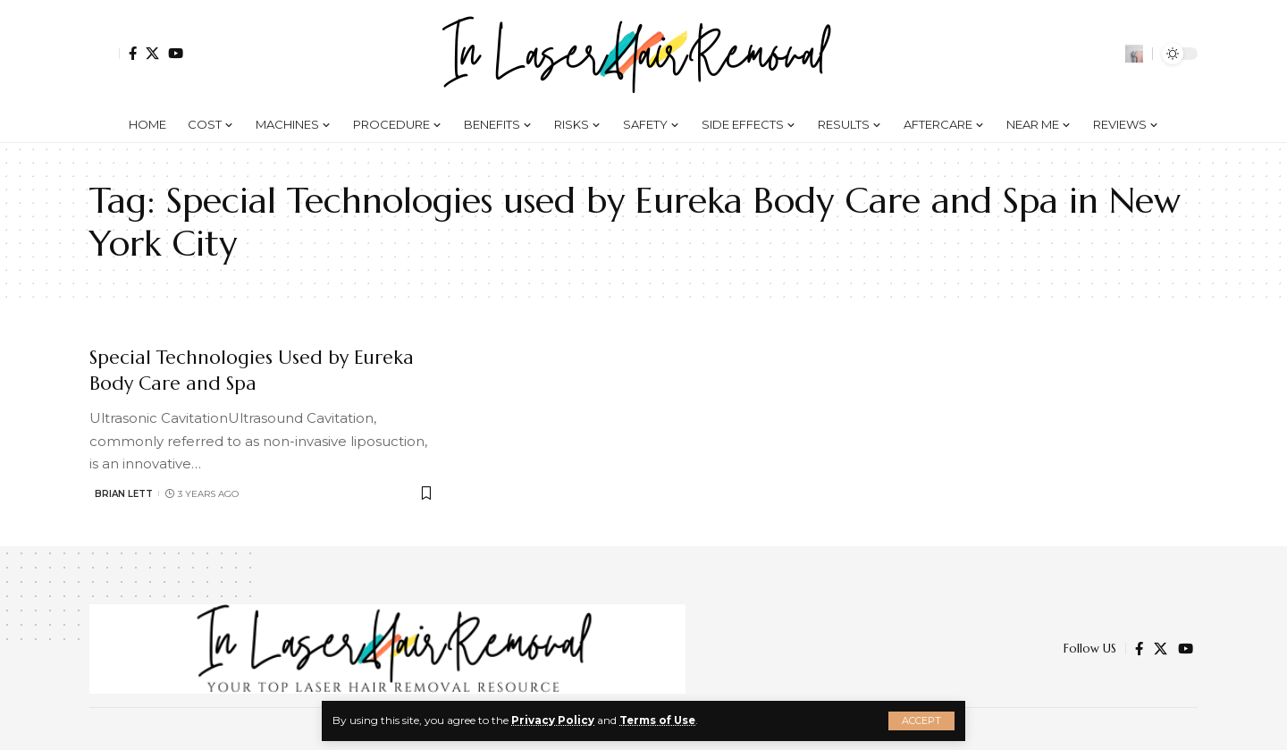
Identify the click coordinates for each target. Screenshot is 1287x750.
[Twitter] (152, 53)
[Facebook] (132, 53)
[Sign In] (104, 53)
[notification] (1107, 54)
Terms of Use (659, 720)
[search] (1134, 54)
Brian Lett (124, 494)
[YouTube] (176, 53)
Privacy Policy (552, 720)
